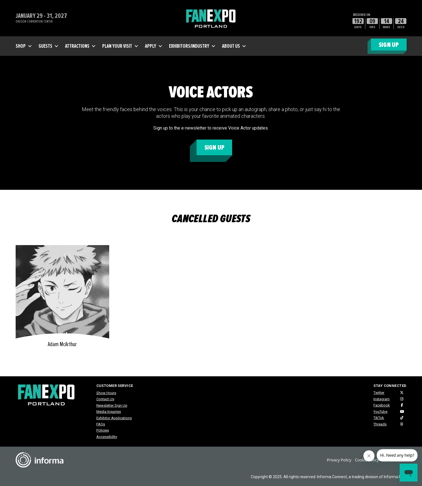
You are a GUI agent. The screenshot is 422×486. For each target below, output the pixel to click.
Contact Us (105, 399)
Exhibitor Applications (114, 418)
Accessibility (106, 437)
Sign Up (214, 147)
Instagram (381, 399)
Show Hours (106, 393)
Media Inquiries (108, 412)
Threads (380, 424)
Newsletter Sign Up (111, 405)
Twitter (378, 393)
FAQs (100, 424)
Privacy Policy (339, 460)
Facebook (381, 405)
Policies (102, 430)
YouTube (380, 412)
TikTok (378, 418)
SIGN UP (389, 45)
